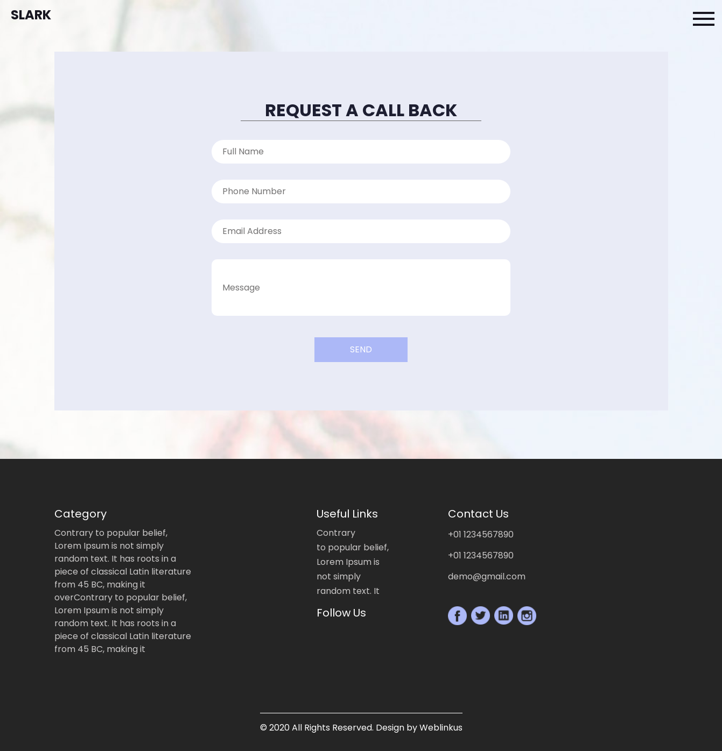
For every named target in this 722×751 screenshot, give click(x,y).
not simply (339, 576)
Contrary (336, 533)
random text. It (348, 591)
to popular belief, (353, 547)
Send (361, 349)
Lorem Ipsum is (348, 562)
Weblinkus (440, 727)
